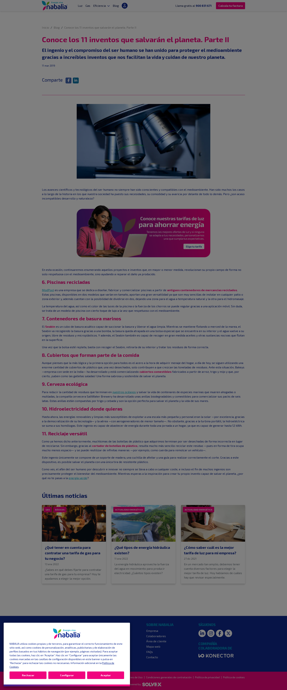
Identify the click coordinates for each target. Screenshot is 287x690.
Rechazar (28, 675)
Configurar (67, 675)
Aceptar (106, 675)
